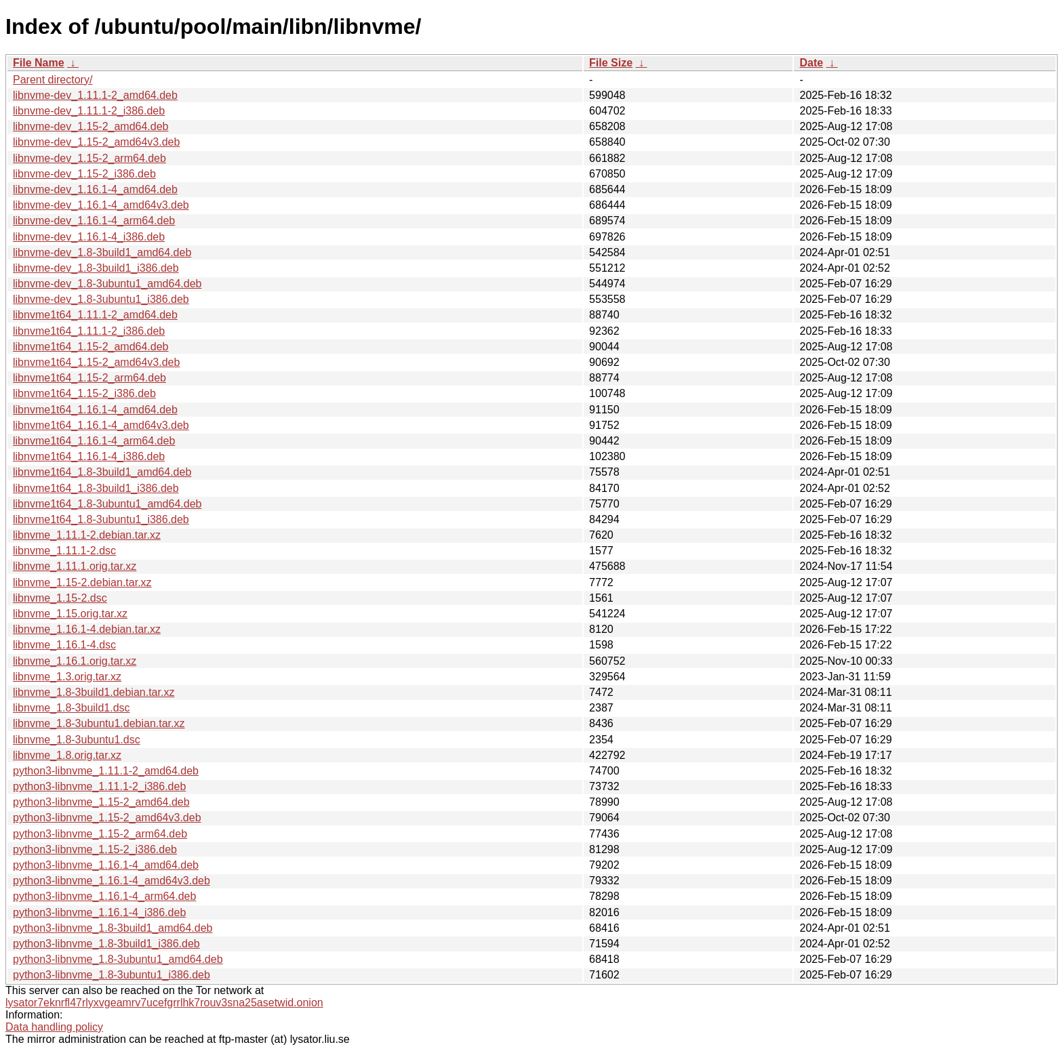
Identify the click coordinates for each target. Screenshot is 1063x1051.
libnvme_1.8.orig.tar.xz (67, 755)
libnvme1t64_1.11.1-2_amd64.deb (95, 315)
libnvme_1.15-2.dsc (60, 598)
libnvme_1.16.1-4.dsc (64, 645)
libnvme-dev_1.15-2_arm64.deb (89, 158)
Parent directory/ (52, 79)
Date (811, 62)
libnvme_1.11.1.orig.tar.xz (74, 566)
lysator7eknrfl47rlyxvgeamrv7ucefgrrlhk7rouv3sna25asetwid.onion (164, 1002)
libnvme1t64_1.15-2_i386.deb (84, 393)
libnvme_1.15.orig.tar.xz (70, 613)
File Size (611, 62)
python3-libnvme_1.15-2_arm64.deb (100, 834)
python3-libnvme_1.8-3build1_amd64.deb (112, 928)
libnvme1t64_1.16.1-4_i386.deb (89, 456)
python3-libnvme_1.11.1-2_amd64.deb (106, 771)
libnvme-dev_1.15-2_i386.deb (84, 174)
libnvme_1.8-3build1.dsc (71, 708)
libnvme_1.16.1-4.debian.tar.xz (87, 629)
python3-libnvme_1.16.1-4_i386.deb (99, 912)
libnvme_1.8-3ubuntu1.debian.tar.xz (99, 723)
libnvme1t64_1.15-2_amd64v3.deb (96, 362)
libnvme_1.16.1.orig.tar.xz (74, 661)
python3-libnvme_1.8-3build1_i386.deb (106, 943)
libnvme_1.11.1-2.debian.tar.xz (87, 535)
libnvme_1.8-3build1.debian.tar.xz (93, 692)
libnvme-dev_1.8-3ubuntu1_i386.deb (101, 299)
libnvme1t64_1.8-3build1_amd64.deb (102, 472)
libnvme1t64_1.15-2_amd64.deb (91, 346)
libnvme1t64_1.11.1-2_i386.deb (89, 331)
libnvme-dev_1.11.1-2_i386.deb (89, 111)
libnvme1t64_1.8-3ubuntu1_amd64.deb (107, 504)
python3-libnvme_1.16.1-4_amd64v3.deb (111, 880)
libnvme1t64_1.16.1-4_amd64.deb (95, 409)
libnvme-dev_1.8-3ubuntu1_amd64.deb (107, 283)
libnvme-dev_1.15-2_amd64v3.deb (96, 142)
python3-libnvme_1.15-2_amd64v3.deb (107, 817)
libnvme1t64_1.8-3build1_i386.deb (96, 488)
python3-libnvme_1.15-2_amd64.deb (101, 802)
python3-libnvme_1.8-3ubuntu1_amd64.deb (118, 959)
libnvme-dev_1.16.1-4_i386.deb (89, 237)
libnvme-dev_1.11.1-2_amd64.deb (95, 95)
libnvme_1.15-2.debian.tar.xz (82, 582)
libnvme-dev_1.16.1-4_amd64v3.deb (101, 205)
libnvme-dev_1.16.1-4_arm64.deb (94, 220)
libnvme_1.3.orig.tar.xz (67, 676)
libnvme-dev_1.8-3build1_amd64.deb (102, 252)
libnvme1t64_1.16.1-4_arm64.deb (94, 441)
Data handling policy (54, 1027)
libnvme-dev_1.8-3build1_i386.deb (96, 268)
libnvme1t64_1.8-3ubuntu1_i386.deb (101, 519)
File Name (38, 62)
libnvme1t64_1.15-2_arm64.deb (89, 378)
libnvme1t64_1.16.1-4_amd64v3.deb (101, 425)
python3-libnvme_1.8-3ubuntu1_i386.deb (111, 975)
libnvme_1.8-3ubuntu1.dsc (76, 739)
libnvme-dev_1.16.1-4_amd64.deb (95, 189)
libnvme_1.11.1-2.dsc (64, 550)
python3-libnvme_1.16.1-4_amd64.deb (106, 865)
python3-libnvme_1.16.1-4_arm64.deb (104, 896)
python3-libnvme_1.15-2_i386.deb (95, 849)
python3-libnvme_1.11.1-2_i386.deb (99, 786)
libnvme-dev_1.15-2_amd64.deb (90, 126)
